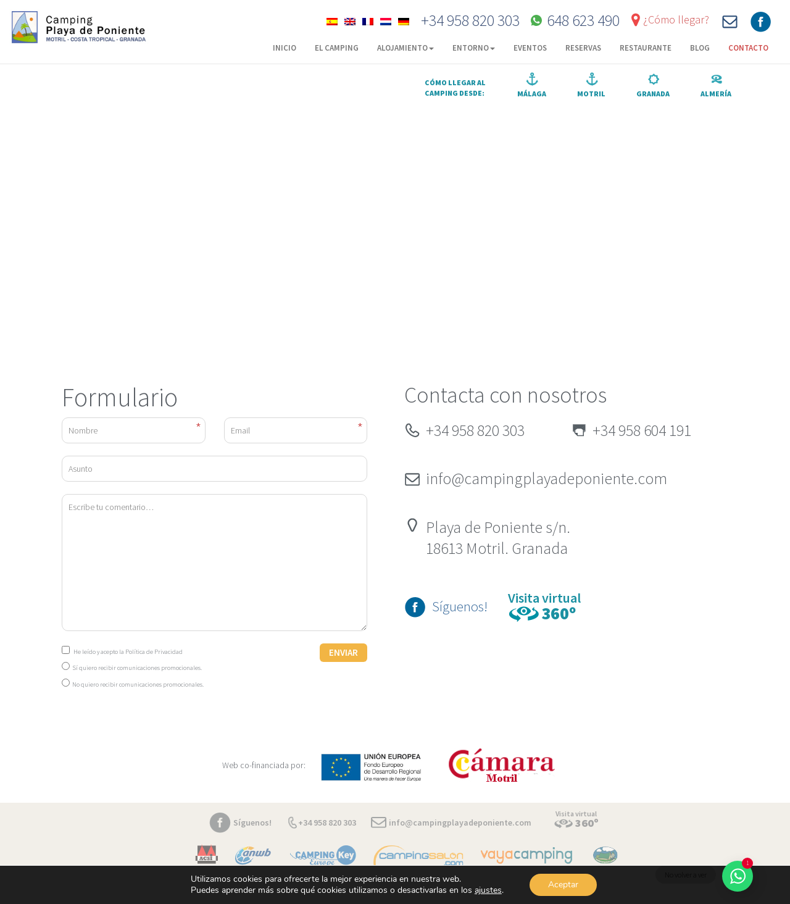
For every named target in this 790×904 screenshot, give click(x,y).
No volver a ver (686, 874)
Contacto (748, 48)
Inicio (284, 48)
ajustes (488, 890)
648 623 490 (583, 20)
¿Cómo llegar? (676, 19)
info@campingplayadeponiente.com (546, 478)
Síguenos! (460, 606)
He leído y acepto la (122, 652)
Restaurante (646, 48)
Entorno (473, 48)
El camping (337, 48)
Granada (653, 93)
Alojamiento (405, 48)
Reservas (583, 48)
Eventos (530, 48)
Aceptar (563, 884)
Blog (700, 48)
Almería (716, 93)
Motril (591, 93)
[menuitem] (332, 20)
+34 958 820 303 (470, 20)
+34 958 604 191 (641, 430)
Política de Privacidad (154, 652)
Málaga (531, 93)
